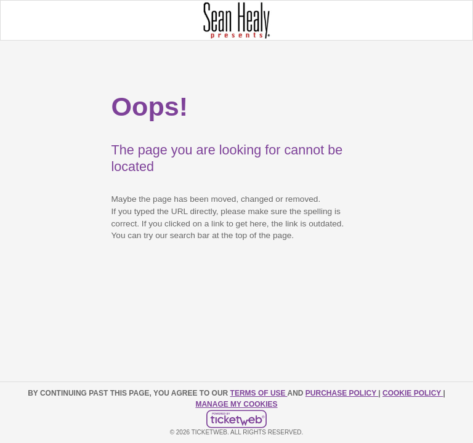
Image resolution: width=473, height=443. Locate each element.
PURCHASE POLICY (341, 393)
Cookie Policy (412, 393)
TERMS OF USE (259, 393)
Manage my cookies (236, 404)
